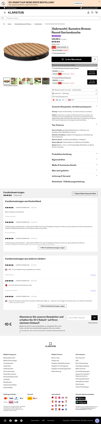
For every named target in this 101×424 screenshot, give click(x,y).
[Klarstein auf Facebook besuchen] (10, 420)
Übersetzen (93, 275)
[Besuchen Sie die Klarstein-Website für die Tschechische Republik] (63, 402)
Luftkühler (6, 379)
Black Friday (56, 358)
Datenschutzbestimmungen (88, 407)
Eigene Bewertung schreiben (85, 193)
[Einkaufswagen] (96, 12)
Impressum (51, 420)
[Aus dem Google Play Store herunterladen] (81, 402)
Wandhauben (7, 382)
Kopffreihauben (8, 368)
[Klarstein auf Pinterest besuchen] (21, 420)
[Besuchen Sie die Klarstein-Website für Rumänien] (59, 405)
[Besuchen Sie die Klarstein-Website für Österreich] (56, 398)
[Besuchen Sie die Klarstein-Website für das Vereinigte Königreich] (56, 402)
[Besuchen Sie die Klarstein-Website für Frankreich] (63, 398)
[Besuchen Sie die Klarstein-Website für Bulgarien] (63, 405)
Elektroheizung (56, 371)
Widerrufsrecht (80, 368)
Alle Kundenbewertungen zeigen (52, 248)
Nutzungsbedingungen (81, 409)
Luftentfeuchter (8, 363)
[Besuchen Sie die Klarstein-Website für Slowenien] (63, 409)
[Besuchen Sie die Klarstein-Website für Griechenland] (66, 409)
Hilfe (77, 360)
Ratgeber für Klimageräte (60, 366)
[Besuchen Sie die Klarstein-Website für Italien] (66, 398)
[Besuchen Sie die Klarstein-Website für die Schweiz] (59, 398)
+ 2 (46, 81)
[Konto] (88, 12)
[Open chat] (97, 421)
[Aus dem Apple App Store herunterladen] (81, 398)
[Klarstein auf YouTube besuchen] (16, 420)
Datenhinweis (80, 384)
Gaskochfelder (8, 387)
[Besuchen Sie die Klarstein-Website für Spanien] (53, 402)
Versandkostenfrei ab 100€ (90, 8)
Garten (10, 24)
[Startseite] (5, 24)
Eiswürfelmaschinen (9, 374)
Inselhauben (7, 366)
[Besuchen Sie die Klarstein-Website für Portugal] (59, 409)
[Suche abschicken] (3, 18)
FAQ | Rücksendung (82, 363)
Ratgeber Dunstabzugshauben (61, 368)
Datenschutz (35, 420)
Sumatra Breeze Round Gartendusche (55, 24)
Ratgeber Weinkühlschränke (61, 363)
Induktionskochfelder (10, 385)
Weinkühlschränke (9, 358)
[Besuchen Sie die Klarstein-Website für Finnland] (66, 405)
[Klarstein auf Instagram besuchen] (5, 420)
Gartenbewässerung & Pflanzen (23, 24)
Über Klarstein (80, 358)
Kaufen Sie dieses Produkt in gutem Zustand (66, 68)
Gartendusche (38, 24)
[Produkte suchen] (50, 18)
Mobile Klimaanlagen (10, 360)
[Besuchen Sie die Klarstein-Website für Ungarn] (66, 402)
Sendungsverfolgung (82, 366)
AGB (43, 420)
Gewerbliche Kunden (82, 381)
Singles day (55, 360)
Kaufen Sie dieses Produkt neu (62, 77)
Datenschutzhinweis (93, 322)
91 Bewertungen (56, 44)
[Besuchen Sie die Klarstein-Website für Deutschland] (53, 398)
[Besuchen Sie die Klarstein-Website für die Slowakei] (59, 402)
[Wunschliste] (92, 12)
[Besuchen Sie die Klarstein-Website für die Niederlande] (56, 409)
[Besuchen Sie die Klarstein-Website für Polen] (53, 405)
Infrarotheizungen (9, 371)
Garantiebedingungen (83, 371)
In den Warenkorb (72, 59)
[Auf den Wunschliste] (95, 59)
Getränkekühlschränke (10, 377)
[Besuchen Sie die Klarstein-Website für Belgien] (53, 409)
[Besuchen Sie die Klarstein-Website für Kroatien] (56, 405)
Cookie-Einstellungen (82, 387)
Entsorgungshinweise (82, 379)
